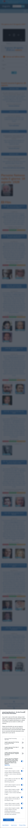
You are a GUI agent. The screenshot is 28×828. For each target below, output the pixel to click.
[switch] (22, 742)
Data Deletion (5, 825)
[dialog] (14, 768)
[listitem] (14, 739)
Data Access (14, 825)
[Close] (25, 712)
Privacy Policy (22, 825)
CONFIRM (8, 819)
